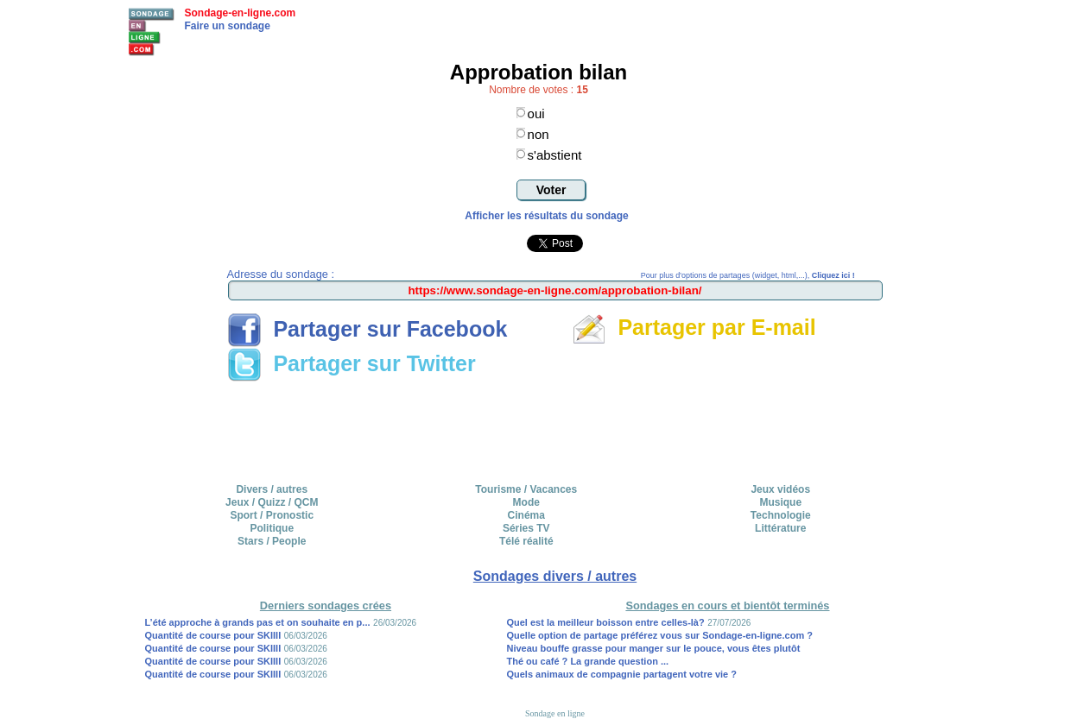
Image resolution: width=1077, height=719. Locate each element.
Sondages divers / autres (555, 576)
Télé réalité (526, 541)
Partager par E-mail (694, 327)
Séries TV (526, 528)
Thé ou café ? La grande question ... (587, 661)
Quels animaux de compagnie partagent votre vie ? (621, 674)
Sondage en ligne (555, 713)
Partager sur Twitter (351, 363)
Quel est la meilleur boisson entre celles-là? (605, 622)
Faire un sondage (227, 26)
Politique (272, 528)
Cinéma (526, 515)
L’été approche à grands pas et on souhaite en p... (258, 622)
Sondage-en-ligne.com (240, 13)
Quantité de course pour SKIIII (213, 635)
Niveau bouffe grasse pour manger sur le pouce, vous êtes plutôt (653, 648)
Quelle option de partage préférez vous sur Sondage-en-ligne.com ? (659, 635)
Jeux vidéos (780, 489)
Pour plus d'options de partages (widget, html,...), (748, 275)
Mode (526, 502)
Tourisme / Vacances (526, 489)
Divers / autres (271, 489)
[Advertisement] (555, 426)
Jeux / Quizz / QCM (271, 502)
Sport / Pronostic (272, 515)
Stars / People (272, 541)
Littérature (780, 528)
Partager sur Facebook (367, 329)
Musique (780, 502)
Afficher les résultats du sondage (546, 216)
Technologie (781, 515)
